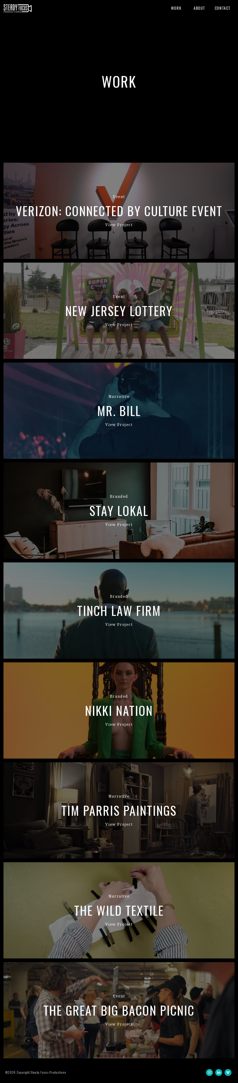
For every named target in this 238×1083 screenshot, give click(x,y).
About (199, 8)
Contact (223, 8)
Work (176, 8)
